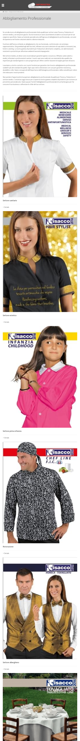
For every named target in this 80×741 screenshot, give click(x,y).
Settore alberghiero (11, 662)
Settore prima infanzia (12, 431)
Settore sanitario (10, 200)
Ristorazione (8, 546)
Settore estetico (10, 315)
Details (6, 207)
